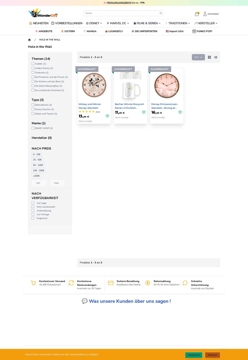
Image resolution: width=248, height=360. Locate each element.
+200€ (36, 175)
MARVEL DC (118, 23)
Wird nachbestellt (46, 206)
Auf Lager (42, 203)
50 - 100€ (38, 165)
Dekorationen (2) (43, 104)
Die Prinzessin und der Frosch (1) (51, 77)
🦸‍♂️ (117, 23)
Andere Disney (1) (44, 68)
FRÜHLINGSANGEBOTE (119, 2)
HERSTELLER (206, 23)
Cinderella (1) (41, 72)
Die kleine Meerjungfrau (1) (48, 85)
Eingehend (42, 218)
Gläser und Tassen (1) (46, 113)
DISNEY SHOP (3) (44, 128)
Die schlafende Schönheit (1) (49, 90)
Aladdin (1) (40, 63)
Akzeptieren (194, 355)
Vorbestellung (44, 210)
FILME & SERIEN (147, 23)
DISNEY (94, 23)
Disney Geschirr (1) (44, 109)
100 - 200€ (38, 170)
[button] (175, 31)
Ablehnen (212, 355)
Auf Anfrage (43, 214)
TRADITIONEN (177, 23)
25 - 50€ (37, 159)
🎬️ (147, 23)
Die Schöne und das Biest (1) (49, 81)
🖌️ (206, 23)
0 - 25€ (36, 154)
